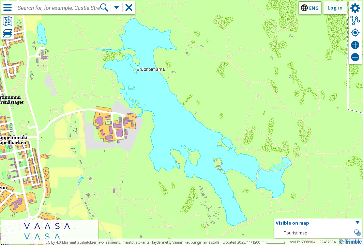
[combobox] (59, 8)
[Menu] (7, 7)
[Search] (104, 7)
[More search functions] (116, 7)
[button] (318, 223)
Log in (335, 7)
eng (314, 8)
